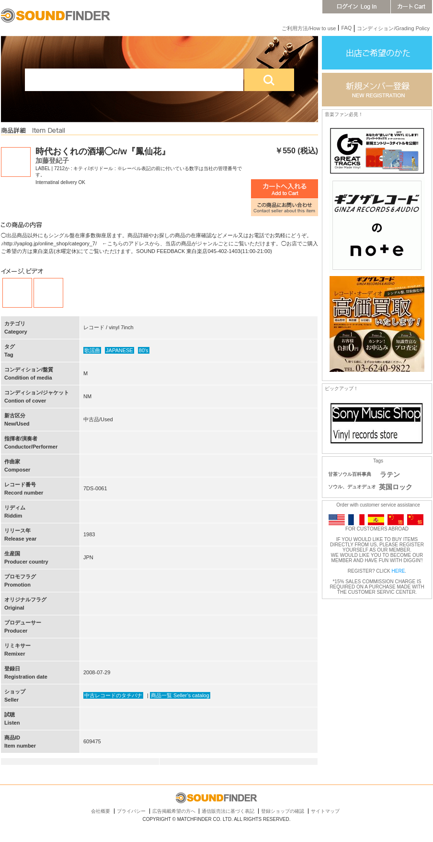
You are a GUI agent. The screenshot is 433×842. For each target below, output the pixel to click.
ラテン (390, 474)
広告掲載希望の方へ (173, 811)
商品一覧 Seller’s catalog (180, 695)
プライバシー (131, 811)
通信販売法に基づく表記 (228, 811)
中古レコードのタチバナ (113, 695)
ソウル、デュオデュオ (352, 486)
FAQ (346, 28)
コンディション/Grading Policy (393, 28)
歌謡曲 (92, 350)
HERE (398, 571)
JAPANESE (119, 350)
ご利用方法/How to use (309, 28)
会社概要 (100, 811)
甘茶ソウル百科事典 (349, 474)
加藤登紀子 (52, 160)
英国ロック (395, 487)
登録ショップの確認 (282, 811)
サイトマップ (325, 811)
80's (143, 350)
